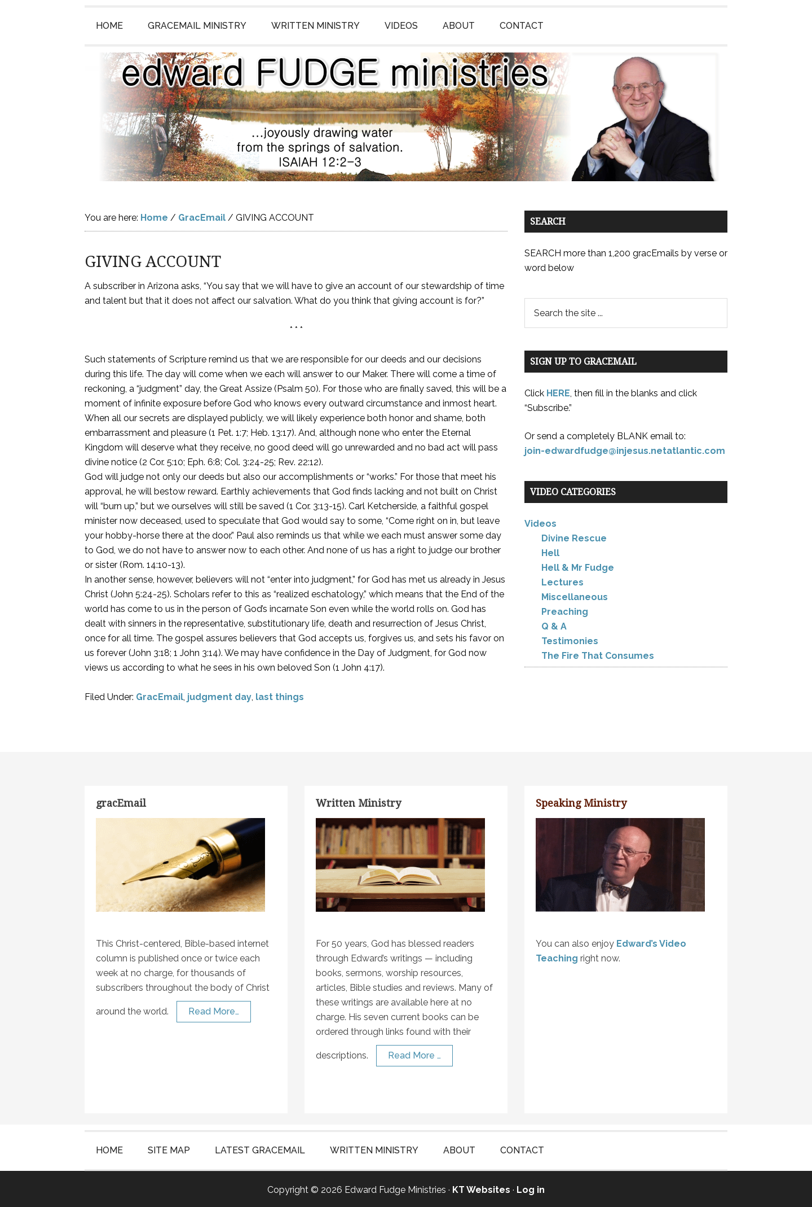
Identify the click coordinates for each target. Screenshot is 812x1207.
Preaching (564, 610)
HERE (558, 391)
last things (279, 695)
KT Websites (481, 1188)
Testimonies (569, 640)
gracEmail (121, 801)
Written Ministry (358, 801)
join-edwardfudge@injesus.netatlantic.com (624, 449)
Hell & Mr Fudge (577, 566)
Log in (531, 1188)
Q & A (554, 625)
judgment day (219, 695)
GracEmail (159, 695)
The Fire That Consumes (597, 654)
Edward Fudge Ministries (406, 116)
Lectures (562, 581)
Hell (550, 551)
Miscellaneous (574, 596)
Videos (540, 522)
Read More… (213, 1010)
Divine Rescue (574, 537)
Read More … (414, 1054)
